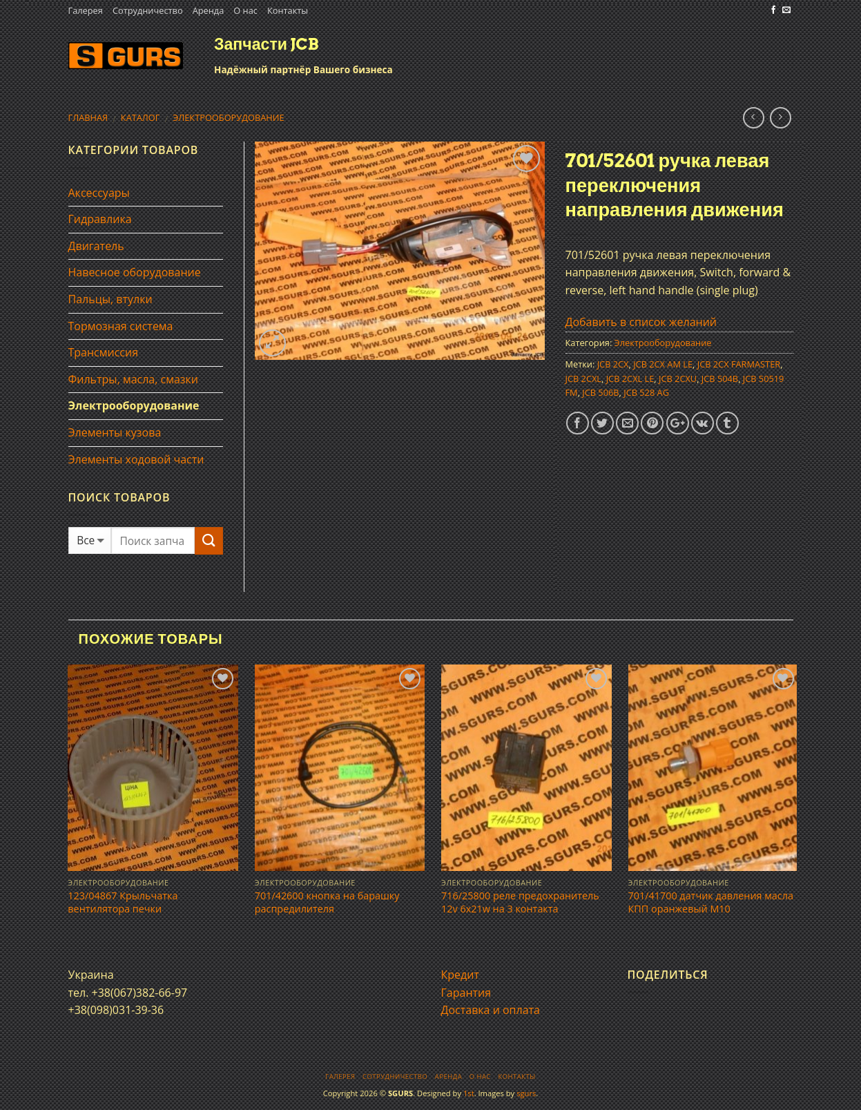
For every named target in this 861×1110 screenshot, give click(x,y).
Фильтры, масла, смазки (133, 379)
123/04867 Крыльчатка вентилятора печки (122, 902)
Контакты (287, 10)
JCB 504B (720, 378)
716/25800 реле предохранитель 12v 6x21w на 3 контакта (520, 902)
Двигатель (96, 245)
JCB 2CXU (678, 378)
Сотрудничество (148, 10)
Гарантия (466, 992)
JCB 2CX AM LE (663, 364)
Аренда (208, 10)
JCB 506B (600, 392)
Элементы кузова (115, 432)
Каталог (140, 117)
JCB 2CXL (583, 378)
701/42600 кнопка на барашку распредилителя (327, 902)
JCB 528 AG (646, 392)
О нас (245, 10)
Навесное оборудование (134, 272)
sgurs (526, 1093)
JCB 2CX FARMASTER (738, 364)
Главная (88, 117)
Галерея (85, 10)
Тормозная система (120, 326)
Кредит (460, 974)
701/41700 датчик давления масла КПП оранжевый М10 (710, 902)
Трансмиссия (103, 352)
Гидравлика (100, 219)
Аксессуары (99, 192)
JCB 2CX (613, 364)
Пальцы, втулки (110, 299)
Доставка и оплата (491, 1009)
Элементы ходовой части (136, 459)
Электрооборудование (228, 117)
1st (468, 1093)
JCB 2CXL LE (630, 378)
